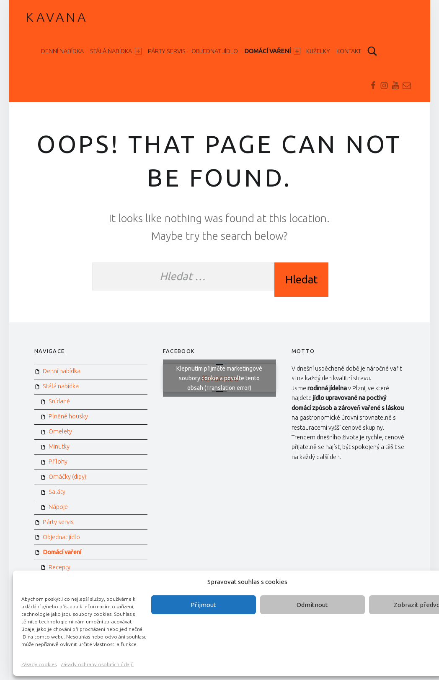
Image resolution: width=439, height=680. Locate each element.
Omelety (60, 431)
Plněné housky (68, 416)
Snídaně (59, 401)
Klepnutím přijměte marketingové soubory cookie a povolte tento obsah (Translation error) (219, 378)
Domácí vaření (272, 51)
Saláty (57, 491)
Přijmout (203, 604)
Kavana (57, 17)
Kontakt (348, 51)
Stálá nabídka (116, 51)
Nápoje (58, 507)
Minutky (59, 446)
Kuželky (318, 51)
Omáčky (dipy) (67, 476)
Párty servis (167, 51)
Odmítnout (312, 604)
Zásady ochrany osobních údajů (97, 664)
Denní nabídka (62, 51)
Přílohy (58, 461)
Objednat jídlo (214, 51)
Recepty (59, 567)
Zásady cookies (39, 664)
